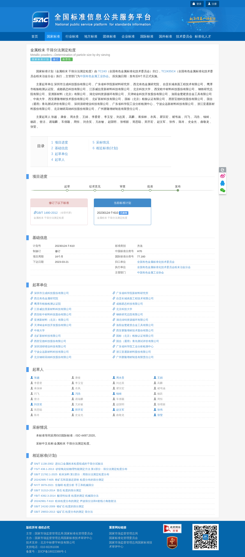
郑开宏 (77, 409)
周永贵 (118, 377)
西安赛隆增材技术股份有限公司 (133, 330)
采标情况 (102, 142)
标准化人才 (203, 36)
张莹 (158, 415)
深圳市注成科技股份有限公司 (49, 293)
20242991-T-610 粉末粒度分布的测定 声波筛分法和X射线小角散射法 (73, 501)
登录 (197, 3)
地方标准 (90, 36)
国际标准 (146, 36)
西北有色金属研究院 (44, 298)
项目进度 (61, 142)
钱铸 (117, 393)
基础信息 (61, 148)
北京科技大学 (122, 309)
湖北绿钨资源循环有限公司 (130, 319)
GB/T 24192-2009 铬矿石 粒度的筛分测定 (57, 506)
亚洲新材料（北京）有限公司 (49, 319)
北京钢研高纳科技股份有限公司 (50, 357)
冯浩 (76, 393)
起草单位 (61, 154)
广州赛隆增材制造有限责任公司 (133, 357)
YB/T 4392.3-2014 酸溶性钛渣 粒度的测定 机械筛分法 (64, 495)
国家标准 (53, 36)
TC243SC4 (168, 71)
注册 (212, 3)
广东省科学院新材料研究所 (130, 293)
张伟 (158, 409)
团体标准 (109, 36)
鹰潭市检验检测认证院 (45, 303)
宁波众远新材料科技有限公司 (49, 351)
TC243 (102, 71)
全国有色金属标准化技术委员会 (156, 261)
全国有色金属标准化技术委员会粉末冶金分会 (164, 267)
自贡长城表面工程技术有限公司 (133, 298)
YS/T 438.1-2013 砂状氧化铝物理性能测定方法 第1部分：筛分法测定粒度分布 (78, 469)
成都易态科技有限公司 (128, 303)
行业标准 (72, 36)
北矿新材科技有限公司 (45, 335)
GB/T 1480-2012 (46, 212)
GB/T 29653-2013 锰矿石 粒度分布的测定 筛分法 (61, 511)
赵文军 (118, 409)
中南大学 (37, 330)
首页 (34, 36)
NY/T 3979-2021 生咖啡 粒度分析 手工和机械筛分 (62, 485)
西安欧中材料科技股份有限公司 (50, 314)
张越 (34, 377)
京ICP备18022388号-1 (52, 551)
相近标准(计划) (107, 148)
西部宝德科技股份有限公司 (48, 341)
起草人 (60, 159)
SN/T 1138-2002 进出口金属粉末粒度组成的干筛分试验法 (66, 463)
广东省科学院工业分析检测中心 (133, 346)
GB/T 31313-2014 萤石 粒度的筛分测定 (56, 490)
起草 (67, 186)
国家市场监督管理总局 (123, 533)
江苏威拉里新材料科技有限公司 (50, 309)
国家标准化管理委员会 (123, 538)
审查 (122, 186)
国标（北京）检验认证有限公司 (133, 335)
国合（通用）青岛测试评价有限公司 (136, 341)
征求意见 (95, 186)
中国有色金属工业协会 (94, 76)
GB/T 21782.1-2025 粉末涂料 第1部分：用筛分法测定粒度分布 (69, 474)
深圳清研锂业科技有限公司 (48, 346)
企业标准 (128, 36)
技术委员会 (184, 36)
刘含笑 (36, 404)
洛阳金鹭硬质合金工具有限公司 (133, 325)
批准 (150, 186)
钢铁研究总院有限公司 (128, 314)
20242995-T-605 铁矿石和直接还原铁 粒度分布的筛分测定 (67, 479)
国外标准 (165, 36)
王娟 (158, 377)
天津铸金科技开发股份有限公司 (50, 325)
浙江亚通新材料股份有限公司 (132, 351)
